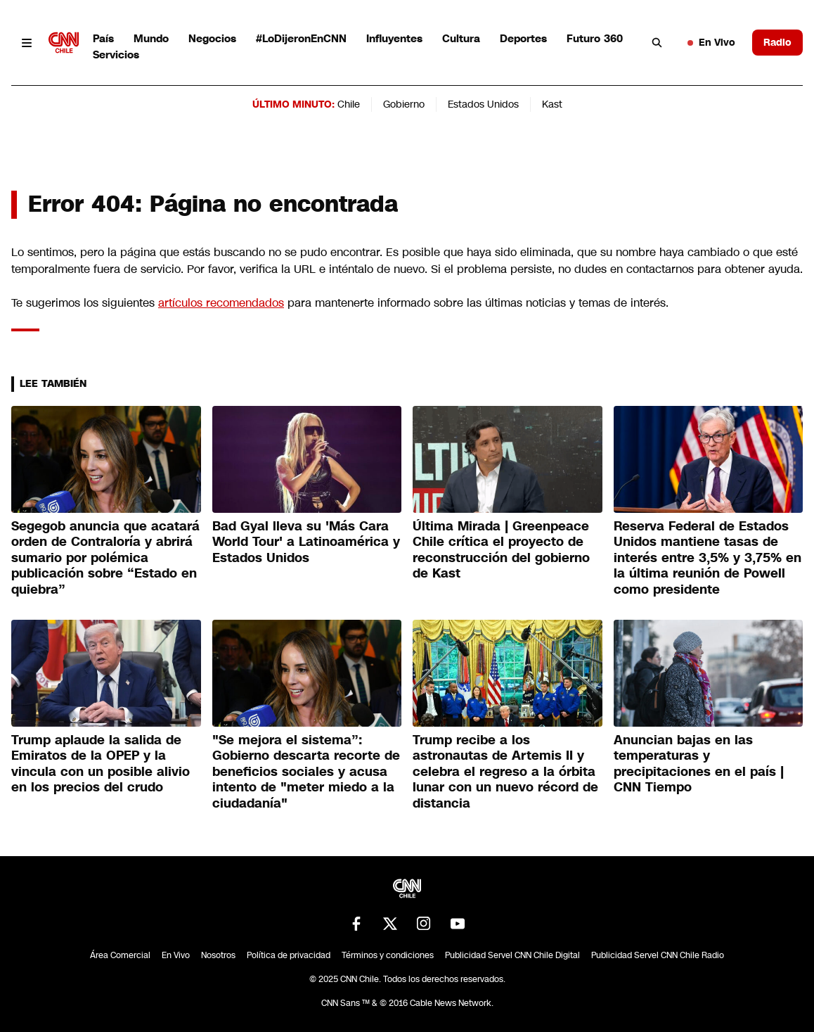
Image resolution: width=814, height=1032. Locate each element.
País (103, 38)
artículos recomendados (221, 303)
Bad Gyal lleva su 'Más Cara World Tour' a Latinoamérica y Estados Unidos (306, 542)
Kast (552, 104)
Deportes (523, 38)
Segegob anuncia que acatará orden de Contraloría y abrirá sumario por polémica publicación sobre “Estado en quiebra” (105, 558)
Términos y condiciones (388, 955)
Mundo (151, 38)
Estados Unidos (483, 104)
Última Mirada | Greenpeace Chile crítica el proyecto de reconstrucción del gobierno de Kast (501, 550)
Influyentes (394, 38)
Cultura (461, 38)
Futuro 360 (595, 38)
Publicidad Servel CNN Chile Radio (657, 955)
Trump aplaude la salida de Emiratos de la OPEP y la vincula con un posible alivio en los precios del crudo (100, 764)
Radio (777, 42)
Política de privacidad (288, 955)
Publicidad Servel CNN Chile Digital (512, 955)
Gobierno (404, 104)
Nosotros (218, 955)
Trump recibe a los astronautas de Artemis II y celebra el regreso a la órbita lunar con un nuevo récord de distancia (505, 772)
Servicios (116, 54)
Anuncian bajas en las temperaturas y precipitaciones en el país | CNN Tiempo (699, 764)
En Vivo (711, 42)
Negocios (212, 38)
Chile (348, 104)
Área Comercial (120, 955)
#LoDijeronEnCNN (301, 38)
